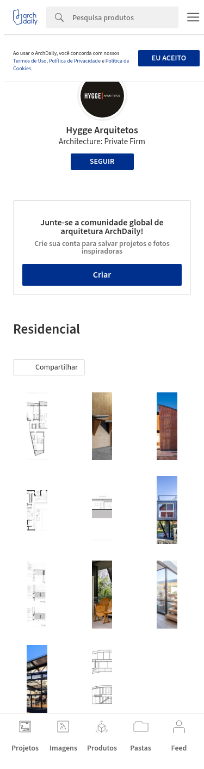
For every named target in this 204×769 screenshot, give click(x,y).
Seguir (102, 161)
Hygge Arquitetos (102, 130)
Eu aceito (169, 58)
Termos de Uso (29, 61)
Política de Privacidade (75, 61)
